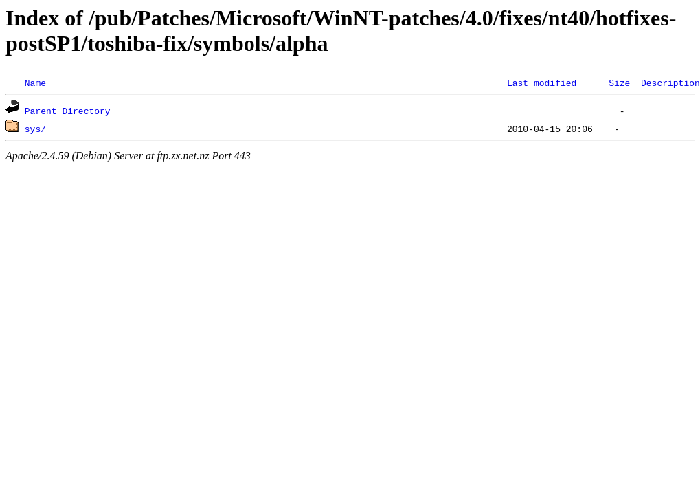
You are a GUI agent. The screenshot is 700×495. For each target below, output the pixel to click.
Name (35, 82)
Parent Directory (68, 110)
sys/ (35, 128)
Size (619, 82)
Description (670, 82)
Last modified (541, 82)
